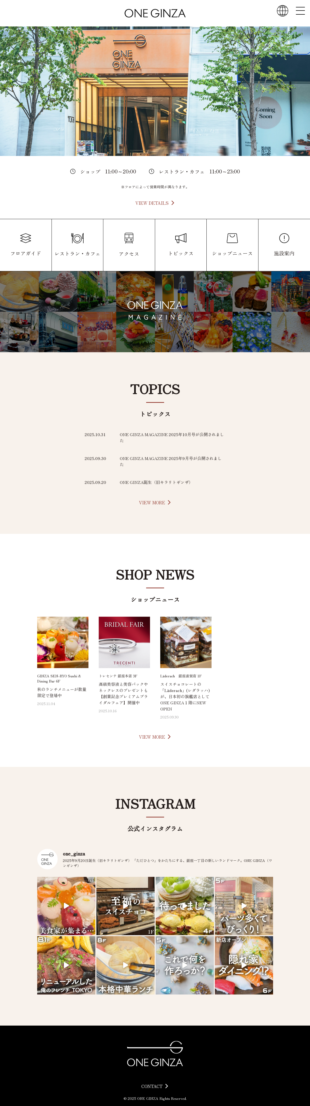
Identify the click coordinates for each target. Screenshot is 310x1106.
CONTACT (152, 1086)
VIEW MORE (152, 502)
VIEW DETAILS (152, 203)
